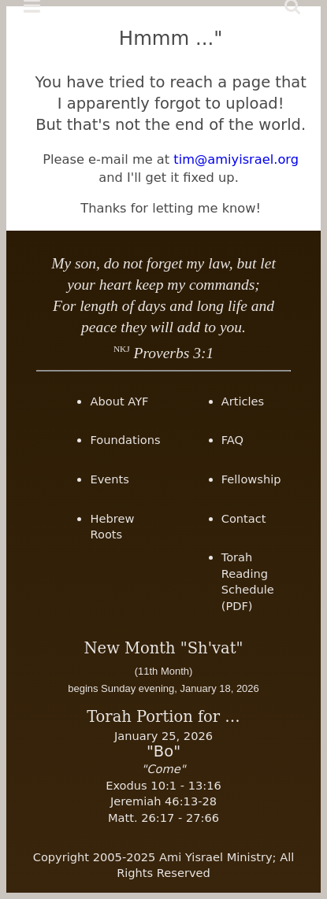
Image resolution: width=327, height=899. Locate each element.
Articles (242, 401)
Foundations (125, 439)
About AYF (119, 401)
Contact (243, 518)
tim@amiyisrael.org (236, 159)
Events (109, 479)
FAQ (232, 439)
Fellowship (251, 479)
